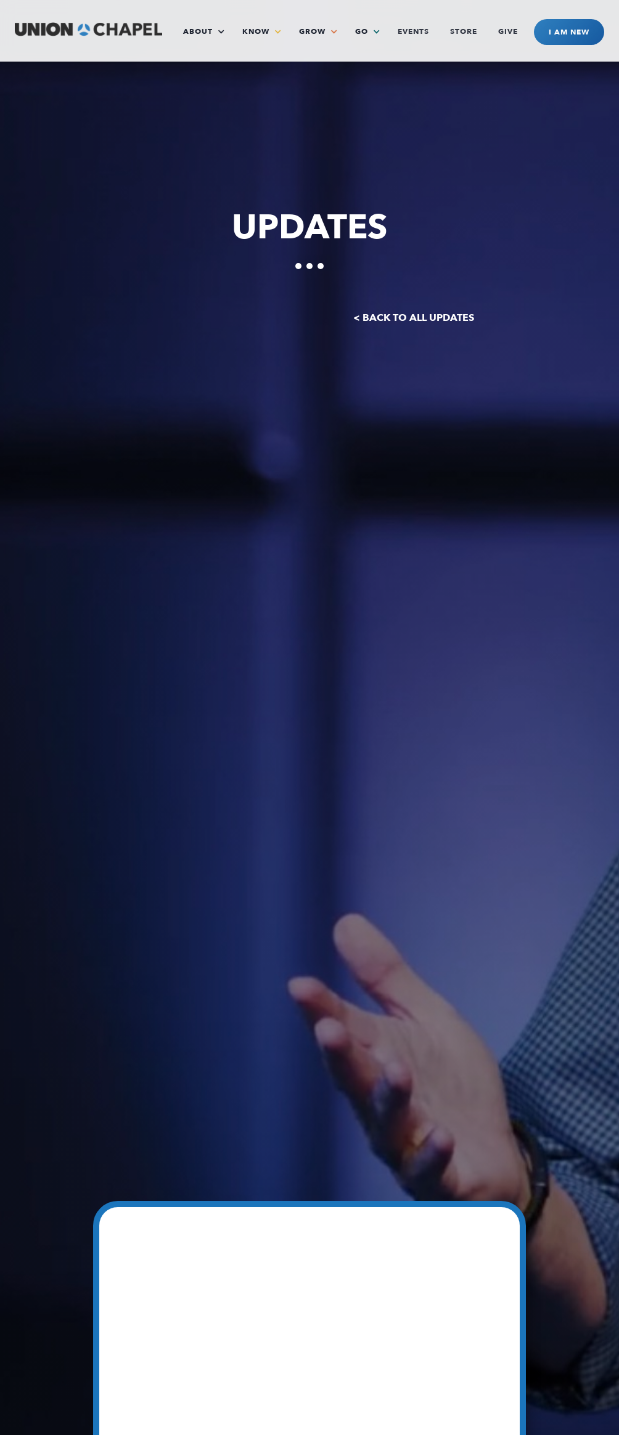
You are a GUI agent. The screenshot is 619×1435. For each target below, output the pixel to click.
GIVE (508, 31)
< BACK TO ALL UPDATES (413, 318)
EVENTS (413, 31)
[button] (207, 31)
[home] (88, 26)
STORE (463, 31)
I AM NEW (569, 32)
